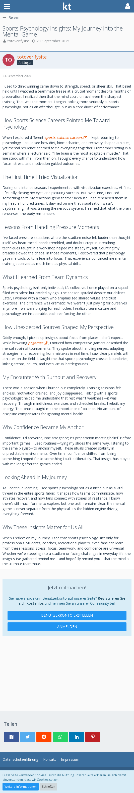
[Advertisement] (67, 671)
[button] (7, 6)
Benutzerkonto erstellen (67, 615)
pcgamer (35, 342)
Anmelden (67, 626)
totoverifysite (18, 41)
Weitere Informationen (21, 786)
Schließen (48, 786)
